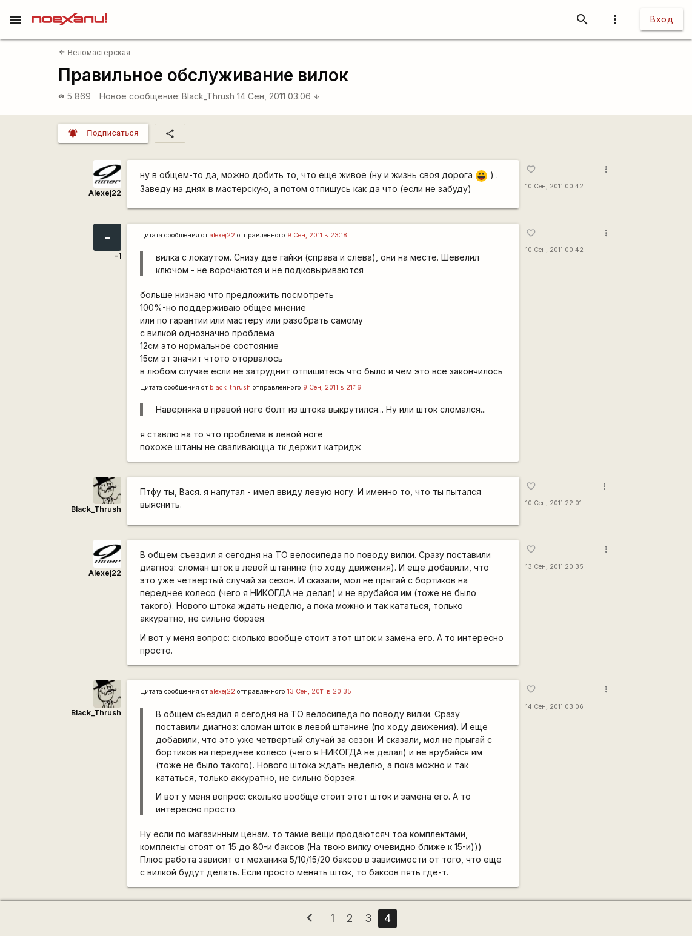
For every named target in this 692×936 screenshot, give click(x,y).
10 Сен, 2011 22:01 (553, 503)
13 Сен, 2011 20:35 (554, 567)
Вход (661, 19)
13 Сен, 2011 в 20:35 (319, 691)
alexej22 (222, 235)
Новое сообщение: (139, 96)
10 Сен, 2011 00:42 (554, 186)
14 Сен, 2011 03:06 (278, 96)
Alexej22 (104, 192)
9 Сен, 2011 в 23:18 (317, 235)
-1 (118, 256)
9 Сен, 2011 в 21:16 (332, 387)
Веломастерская (94, 52)
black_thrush (230, 387)
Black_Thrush (208, 96)
